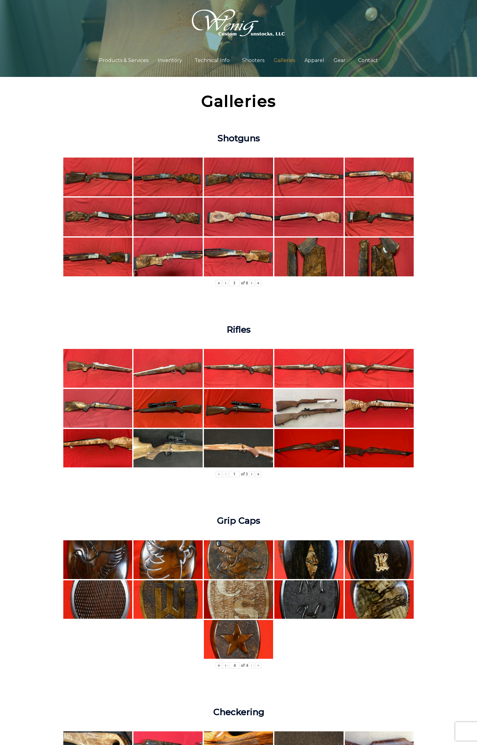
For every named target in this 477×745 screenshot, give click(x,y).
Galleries (284, 60)
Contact (368, 60)
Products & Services (123, 60)
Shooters (253, 60)
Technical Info (212, 60)
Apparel (314, 60)
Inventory (170, 60)
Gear (340, 60)
